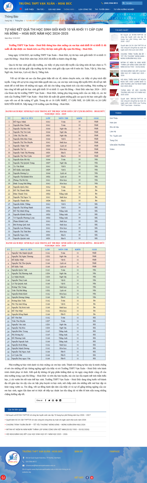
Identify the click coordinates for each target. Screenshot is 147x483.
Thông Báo (70, 9)
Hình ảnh (113, 123)
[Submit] (123, 3)
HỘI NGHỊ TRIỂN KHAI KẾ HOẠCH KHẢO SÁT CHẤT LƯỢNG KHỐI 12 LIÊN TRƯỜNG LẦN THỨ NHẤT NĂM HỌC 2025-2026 (133, 83)
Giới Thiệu (29, 9)
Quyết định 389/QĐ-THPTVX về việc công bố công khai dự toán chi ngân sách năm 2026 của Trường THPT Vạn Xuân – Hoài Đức (133, 102)
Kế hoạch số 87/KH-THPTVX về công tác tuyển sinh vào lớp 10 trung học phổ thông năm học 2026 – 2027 (48, 415)
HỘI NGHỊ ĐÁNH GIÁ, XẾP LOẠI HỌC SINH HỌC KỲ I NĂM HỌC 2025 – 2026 (36, 434)
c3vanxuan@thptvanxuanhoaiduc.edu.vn (40, 465)
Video (112, 149)
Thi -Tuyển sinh (103, 9)
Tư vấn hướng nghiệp (124, 9)
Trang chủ (8, 21)
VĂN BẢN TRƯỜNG (117, 145)
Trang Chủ (114, 140)
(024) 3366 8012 (111, 3)
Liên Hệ (24, 16)
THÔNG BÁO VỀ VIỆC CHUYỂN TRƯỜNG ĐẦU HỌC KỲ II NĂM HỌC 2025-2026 (133, 92)
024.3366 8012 (31, 462)
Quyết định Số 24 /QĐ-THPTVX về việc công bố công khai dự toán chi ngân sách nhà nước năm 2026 (46, 420)
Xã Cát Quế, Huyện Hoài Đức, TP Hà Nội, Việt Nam (43, 458)
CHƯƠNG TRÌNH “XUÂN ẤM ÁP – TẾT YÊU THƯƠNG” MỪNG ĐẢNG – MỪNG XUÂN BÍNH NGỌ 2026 (45, 425)
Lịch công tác (85, 9)
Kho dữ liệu (114, 127)
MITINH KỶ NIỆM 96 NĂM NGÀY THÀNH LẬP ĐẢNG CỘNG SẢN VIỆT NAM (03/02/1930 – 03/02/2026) (47, 429)
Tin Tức (41, 9)
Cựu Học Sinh (54, 9)
